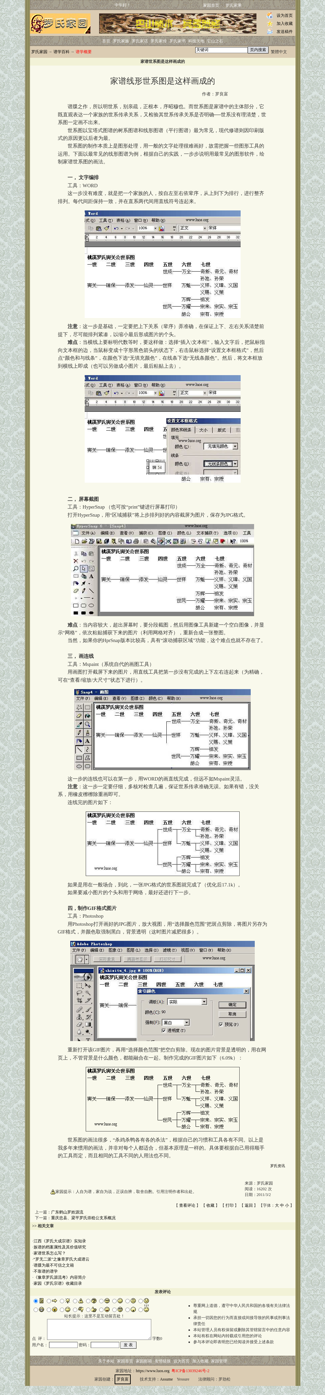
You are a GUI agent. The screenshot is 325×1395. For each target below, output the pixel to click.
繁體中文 (279, 51)
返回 (249, 1205)
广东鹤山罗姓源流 (67, 1212)
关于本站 (106, 1370)
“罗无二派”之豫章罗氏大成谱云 (62, 1259)
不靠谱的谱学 (46, 1271)
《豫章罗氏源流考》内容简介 (60, 1277)
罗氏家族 (121, 41)
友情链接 (163, 1370)
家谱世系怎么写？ (50, 1253)
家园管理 (219, 1370)
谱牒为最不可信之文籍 (54, 1265)
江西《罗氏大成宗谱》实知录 (60, 1241)
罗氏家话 (140, 41)
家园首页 (211, 5)
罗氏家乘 (234, 5)
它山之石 (215, 41)
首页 (106, 41)
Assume (166, 1388)
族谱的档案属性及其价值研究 (60, 1247)
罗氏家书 (177, 41)
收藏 (210, 1205)
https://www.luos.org (152, 1380)
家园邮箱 (144, 1370)
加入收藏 (285, 23)
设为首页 (285, 15)
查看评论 (187, 1205)
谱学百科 (61, 51)
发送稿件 (285, 31)
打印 (230, 1205)
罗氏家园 (39, 51)
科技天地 (196, 41)
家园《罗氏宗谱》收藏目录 (58, 1283)
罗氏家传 (159, 41)
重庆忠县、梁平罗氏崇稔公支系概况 (83, 1217)
